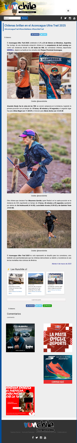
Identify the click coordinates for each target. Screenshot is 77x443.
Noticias (14, 291)
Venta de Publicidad (28, 432)
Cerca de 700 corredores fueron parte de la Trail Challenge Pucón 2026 (34, 288)
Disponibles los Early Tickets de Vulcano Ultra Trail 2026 (15, 288)
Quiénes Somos (16, 432)
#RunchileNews (25, 29)
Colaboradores (62, 432)
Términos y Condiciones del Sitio (46, 432)
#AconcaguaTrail (12, 29)
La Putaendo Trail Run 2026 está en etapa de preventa (55, 287)
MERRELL (10, 50)
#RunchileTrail (38, 29)
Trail (17, 291)
